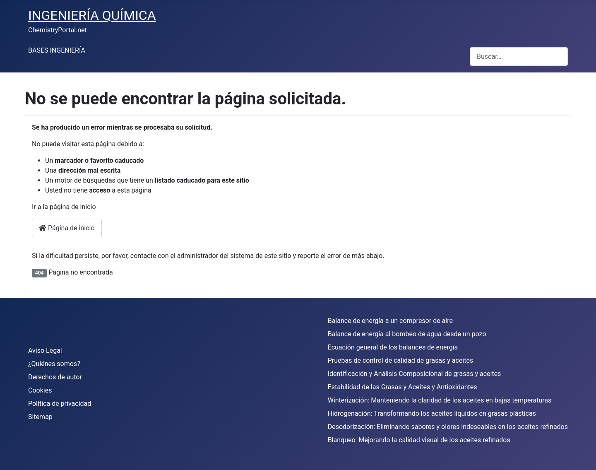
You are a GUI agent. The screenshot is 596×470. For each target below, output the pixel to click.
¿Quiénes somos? (54, 364)
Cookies (40, 390)
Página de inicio (67, 228)
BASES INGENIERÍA (56, 50)
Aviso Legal (45, 350)
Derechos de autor (55, 377)
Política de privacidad (59, 403)
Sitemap (40, 417)
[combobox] (519, 56)
